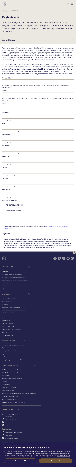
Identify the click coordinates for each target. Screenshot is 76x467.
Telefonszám (6, 189)
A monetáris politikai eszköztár (10, 399)
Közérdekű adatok (7, 283)
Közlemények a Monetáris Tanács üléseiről (13, 277)
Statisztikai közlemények (9, 298)
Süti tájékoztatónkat (63, 456)
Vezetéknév (6, 134)
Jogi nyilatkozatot (51, 226)
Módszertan (5, 304)
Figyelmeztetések (6, 354)
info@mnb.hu (8, 425)
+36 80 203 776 (9, 435)
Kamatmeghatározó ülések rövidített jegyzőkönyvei (15, 280)
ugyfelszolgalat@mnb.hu (11, 438)
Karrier (4, 286)
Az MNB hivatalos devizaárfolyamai (11, 369)
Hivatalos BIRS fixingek (8, 390)
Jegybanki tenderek (7, 332)
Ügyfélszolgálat (6, 348)
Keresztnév (5, 156)
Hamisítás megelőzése (8, 323)
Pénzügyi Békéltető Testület (9, 351)
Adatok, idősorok (6, 301)
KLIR (3, 317)
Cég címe (5, 178)
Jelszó (4, 91)
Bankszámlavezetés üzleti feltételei (11, 329)
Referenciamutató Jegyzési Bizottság (12, 378)
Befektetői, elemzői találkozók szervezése (13, 402)
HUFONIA (4, 381)
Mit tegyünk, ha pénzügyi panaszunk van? (13, 345)
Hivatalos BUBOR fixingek (9, 387)
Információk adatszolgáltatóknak (11, 307)
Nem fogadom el (20, 461)
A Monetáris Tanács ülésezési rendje (12, 274)
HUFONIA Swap (6, 384)
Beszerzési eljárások (7, 335)
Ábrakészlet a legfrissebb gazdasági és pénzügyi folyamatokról (19, 393)
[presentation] (17, 218)
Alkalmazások (6, 357)
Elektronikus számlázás (8, 326)
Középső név (6, 145)
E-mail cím (5, 112)
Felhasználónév (7, 78)
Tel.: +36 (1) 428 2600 (11, 419)
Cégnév (4, 167)
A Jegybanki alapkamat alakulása (10, 372)
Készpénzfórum (6, 320)
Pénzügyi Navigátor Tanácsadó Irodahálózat (13, 360)
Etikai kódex (5, 289)
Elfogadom (55, 461)
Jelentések (5, 271)
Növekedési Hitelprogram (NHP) (10, 396)
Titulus (4, 123)
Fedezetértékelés (6, 375)
